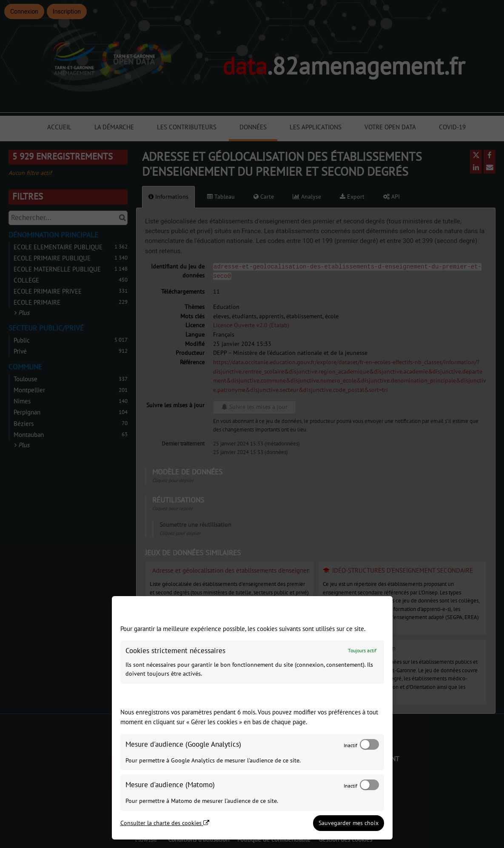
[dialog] (252, 717)
